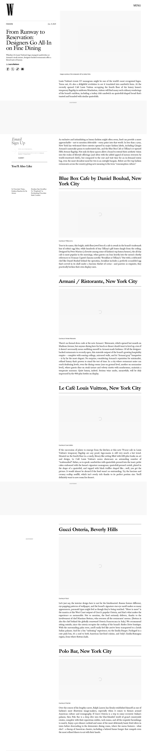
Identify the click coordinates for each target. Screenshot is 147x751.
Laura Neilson (13, 64)
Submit (21, 159)
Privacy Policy (27, 155)
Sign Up (18, 141)
